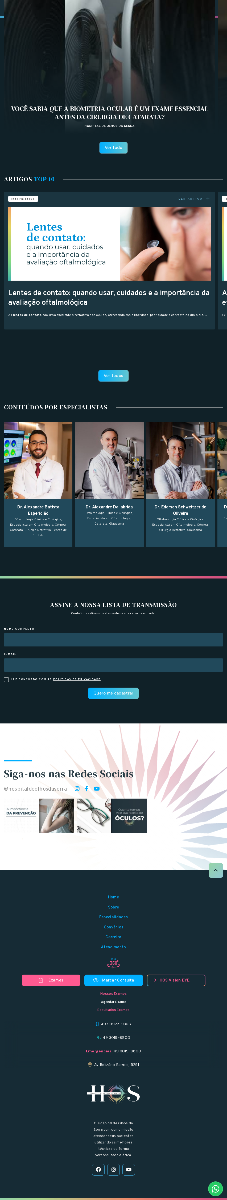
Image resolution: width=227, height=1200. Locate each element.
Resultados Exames (113, 1010)
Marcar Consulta (113, 980)
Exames (51, 980)
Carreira (113, 937)
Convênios (113, 927)
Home (113, 897)
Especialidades (113, 917)
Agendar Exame (113, 1002)
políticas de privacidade (77, 679)
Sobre (113, 907)
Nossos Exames (113, 994)
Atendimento (113, 947)
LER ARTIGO (195, 199)
